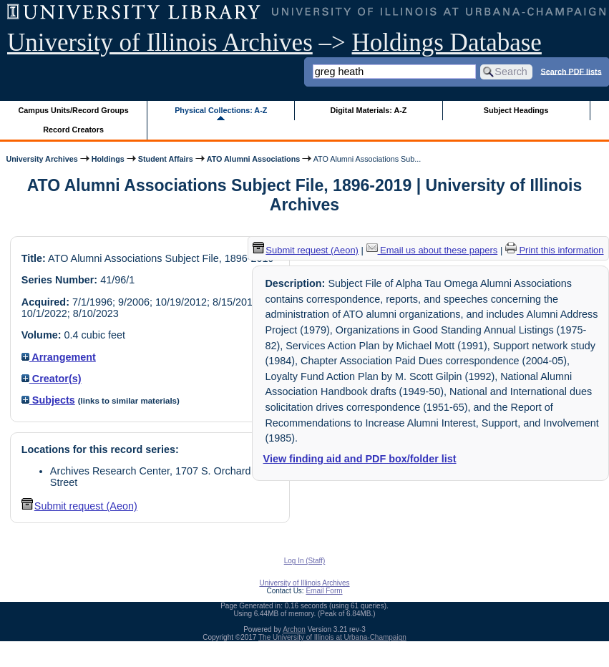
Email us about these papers (432, 250)
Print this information (554, 250)
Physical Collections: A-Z (221, 110)
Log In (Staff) (305, 561)
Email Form (324, 591)
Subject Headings (516, 110)
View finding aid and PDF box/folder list (360, 458)
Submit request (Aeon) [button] (79, 506)
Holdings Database (447, 43)
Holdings (108, 159)
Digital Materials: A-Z (368, 110)
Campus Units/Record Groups (74, 110)
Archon (294, 629)
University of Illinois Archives (160, 43)
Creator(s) (51, 378)
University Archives (41, 159)
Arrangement (58, 357)
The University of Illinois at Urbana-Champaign (332, 637)
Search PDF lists (570, 71)
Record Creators (73, 129)
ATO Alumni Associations (254, 159)
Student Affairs (165, 159)
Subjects (48, 400)
